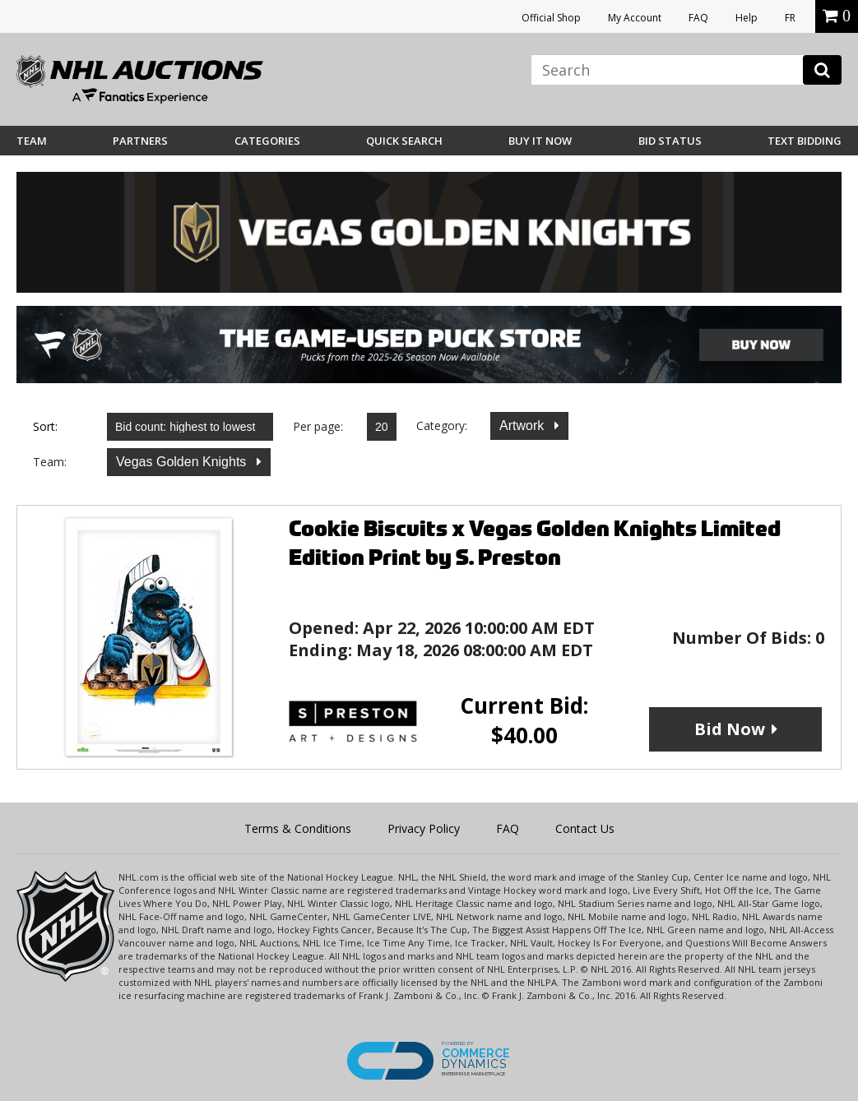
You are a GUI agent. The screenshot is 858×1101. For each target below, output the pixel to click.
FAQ (698, 18)
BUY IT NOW (540, 140)
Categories (267, 140)
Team (31, 140)
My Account (634, 18)
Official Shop (551, 18)
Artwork (523, 426)
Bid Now (729, 729)
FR (790, 18)
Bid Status (670, 140)
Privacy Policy (423, 828)
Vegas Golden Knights (183, 462)
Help (746, 18)
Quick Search (404, 140)
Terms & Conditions (297, 828)
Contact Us (585, 828)
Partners (140, 140)
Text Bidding (805, 140)
